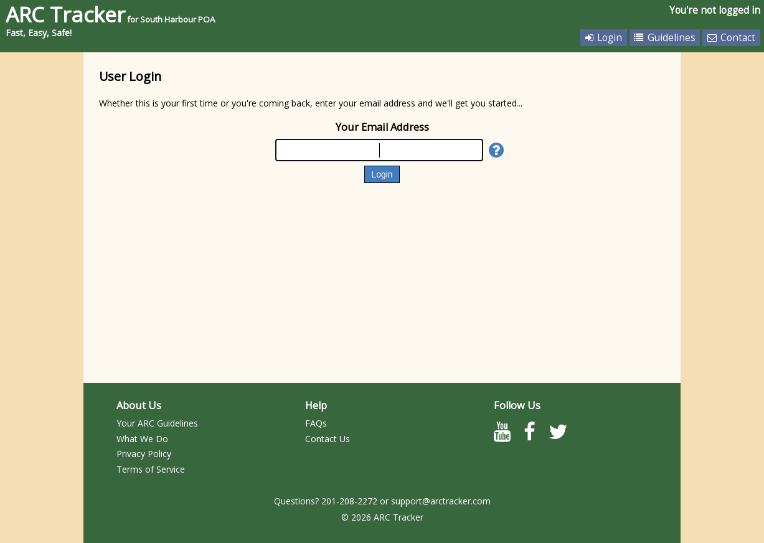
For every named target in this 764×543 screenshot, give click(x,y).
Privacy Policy (143, 454)
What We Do (142, 439)
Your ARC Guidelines (157, 423)
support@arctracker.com (441, 501)
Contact (731, 37)
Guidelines (664, 37)
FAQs (316, 423)
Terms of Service (150, 469)
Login (603, 37)
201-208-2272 (349, 501)
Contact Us (327, 439)
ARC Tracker (110, 14)
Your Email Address (382, 127)
